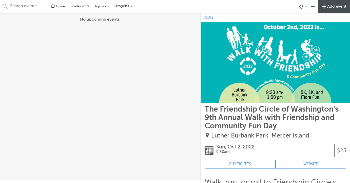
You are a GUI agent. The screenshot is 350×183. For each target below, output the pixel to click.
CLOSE (208, 17)
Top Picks (101, 6)
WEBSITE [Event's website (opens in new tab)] (310, 164)
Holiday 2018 (79, 6)
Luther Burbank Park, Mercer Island (260, 135)
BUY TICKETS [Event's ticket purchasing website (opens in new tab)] (240, 164)
